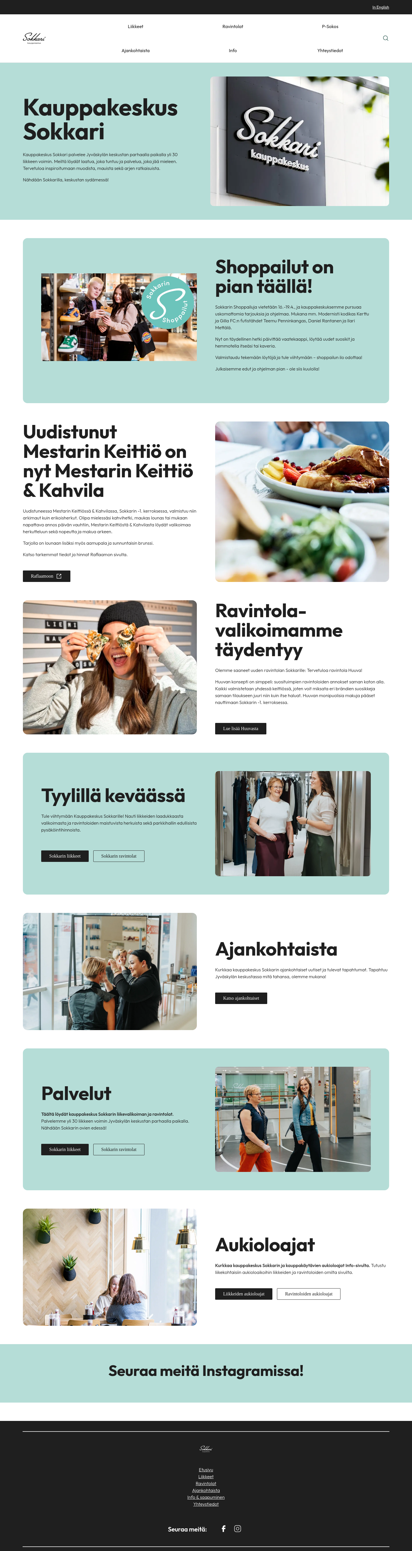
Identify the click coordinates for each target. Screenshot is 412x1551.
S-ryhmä (346, 1537)
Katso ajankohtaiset (241, 974)
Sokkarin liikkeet (65, 832)
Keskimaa (247, 1537)
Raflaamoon (46, 552)
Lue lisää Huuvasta (240, 704)
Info (339, 26)
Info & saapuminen (206, 1473)
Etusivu (206, 1445)
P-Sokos (285, 26)
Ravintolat (259, 26)
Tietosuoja (377, 1537)
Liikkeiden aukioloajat (243, 1269)
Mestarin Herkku (309, 1537)
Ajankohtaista (314, 26)
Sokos (275, 1537)
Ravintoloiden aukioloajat (308, 1269)
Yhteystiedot (362, 26)
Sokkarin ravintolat (118, 832)
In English (381, 7)
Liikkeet (234, 26)
